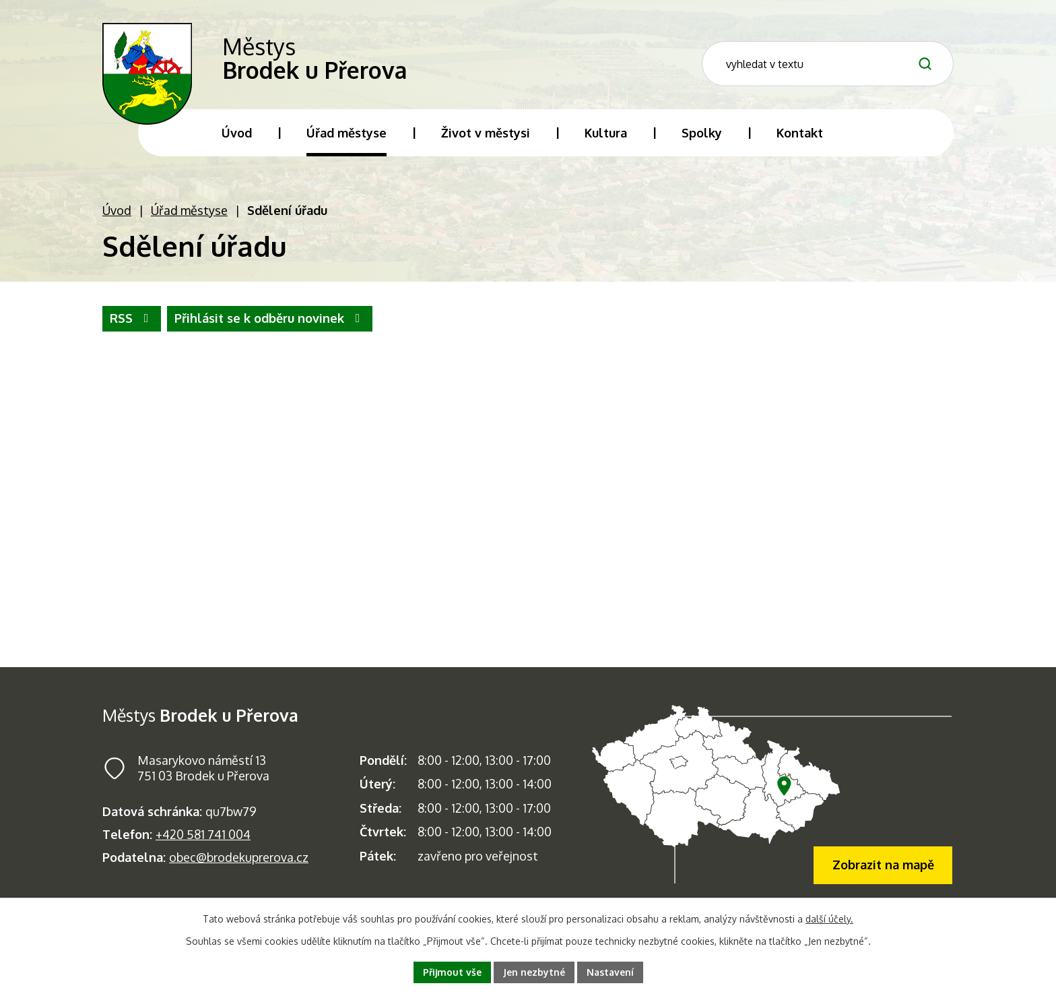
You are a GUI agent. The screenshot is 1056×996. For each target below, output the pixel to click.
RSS (132, 320)
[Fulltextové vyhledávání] (848, 63)
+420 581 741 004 (203, 836)
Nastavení (610, 972)
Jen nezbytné (534, 972)
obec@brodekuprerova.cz (238, 859)
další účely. (829, 919)
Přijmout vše (452, 972)
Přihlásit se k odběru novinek (270, 320)
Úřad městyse (189, 212)
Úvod (116, 212)
